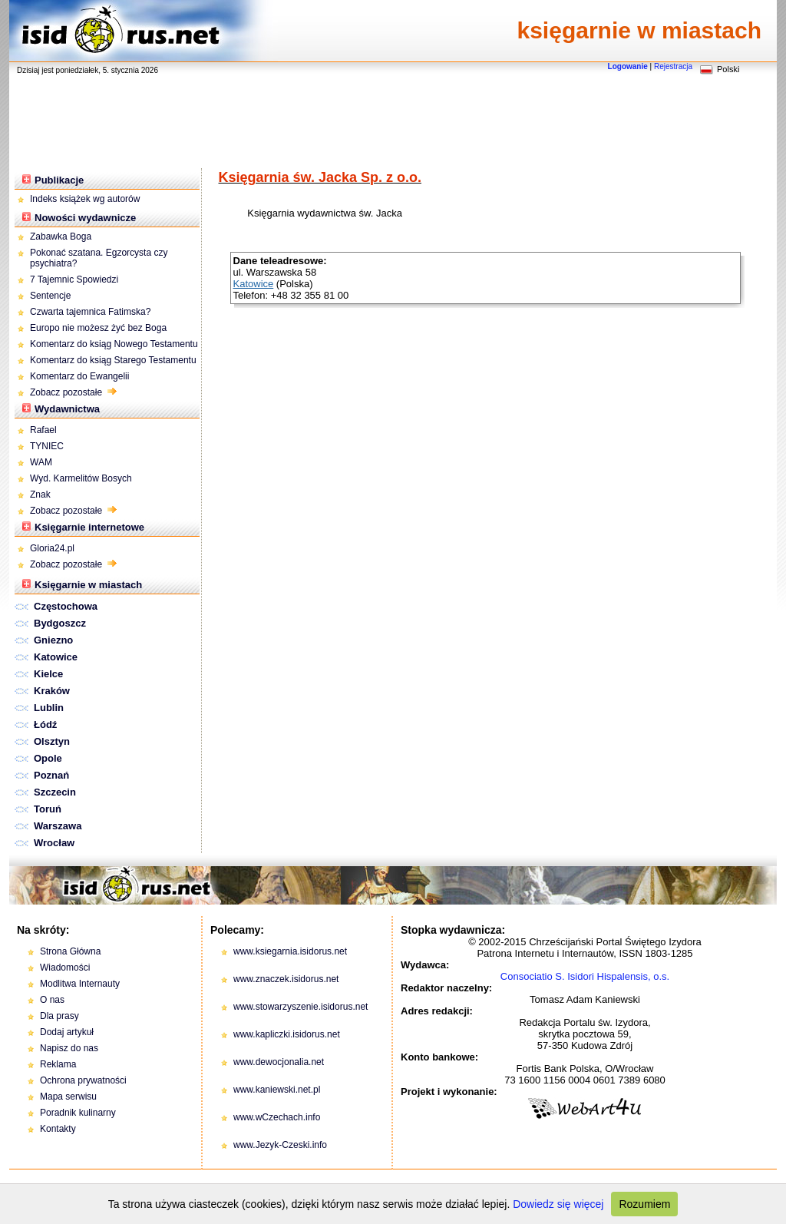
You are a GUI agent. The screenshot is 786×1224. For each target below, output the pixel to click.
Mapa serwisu (68, 1096)
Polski (728, 69)
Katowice (56, 657)
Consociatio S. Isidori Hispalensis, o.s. (584, 976)
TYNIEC (47, 446)
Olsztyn (52, 741)
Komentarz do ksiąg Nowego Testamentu (114, 344)
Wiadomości (65, 967)
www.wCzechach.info (276, 1117)
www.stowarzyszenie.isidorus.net (300, 1006)
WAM (41, 462)
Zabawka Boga (60, 236)
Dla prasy (59, 1016)
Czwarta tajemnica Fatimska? (90, 311)
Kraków (52, 690)
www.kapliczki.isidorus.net (286, 1034)
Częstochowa (65, 606)
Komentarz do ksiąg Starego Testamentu (113, 360)
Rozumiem (644, 1204)
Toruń (47, 809)
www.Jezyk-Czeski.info (280, 1145)
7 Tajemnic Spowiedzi (75, 279)
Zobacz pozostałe (73, 392)
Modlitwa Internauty (80, 983)
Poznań (51, 775)
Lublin (49, 707)
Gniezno (53, 640)
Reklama (58, 1064)
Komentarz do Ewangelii (79, 376)
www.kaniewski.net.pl (276, 1089)
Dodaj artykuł (67, 1032)
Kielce (48, 674)
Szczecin (55, 792)
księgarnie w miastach (639, 30)
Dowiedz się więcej (558, 1204)
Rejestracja (673, 66)
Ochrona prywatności (83, 1080)
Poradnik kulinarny (78, 1112)
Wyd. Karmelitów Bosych (81, 478)
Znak (40, 494)
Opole (48, 758)
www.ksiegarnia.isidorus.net (290, 951)
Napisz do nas (69, 1048)
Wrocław (54, 843)
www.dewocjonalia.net (278, 1062)
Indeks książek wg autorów (85, 199)
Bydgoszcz (60, 623)
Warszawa (57, 826)
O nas (52, 999)
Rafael (43, 430)
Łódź (45, 724)
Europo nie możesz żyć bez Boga (98, 328)
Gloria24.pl (52, 548)
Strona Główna (70, 951)
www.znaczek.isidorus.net (286, 979)
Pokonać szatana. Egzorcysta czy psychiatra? (98, 258)
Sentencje (50, 295)
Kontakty (58, 1128)
